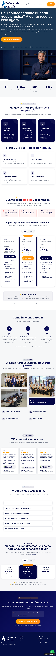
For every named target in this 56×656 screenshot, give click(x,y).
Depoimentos (41, 4)
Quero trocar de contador (28, 621)
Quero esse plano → (9, 256)
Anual (31, 231)
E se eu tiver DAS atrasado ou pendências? (28, 513)
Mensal (25, 231)
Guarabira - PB (43, 642)
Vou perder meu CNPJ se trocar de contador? (28, 508)
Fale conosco (51, 4)
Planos (34, 4)
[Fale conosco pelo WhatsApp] (52, 652)
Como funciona (28, 4)
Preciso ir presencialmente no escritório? (28, 518)
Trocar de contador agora (12, 39)
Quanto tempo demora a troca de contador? (28, 523)
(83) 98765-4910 (44, 638)
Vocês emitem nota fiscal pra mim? (28, 528)
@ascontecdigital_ (44, 640)
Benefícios (21, 4)
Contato (22, 642)
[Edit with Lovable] (48, 654)
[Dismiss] (54, 654)
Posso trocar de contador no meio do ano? (28, 503)
